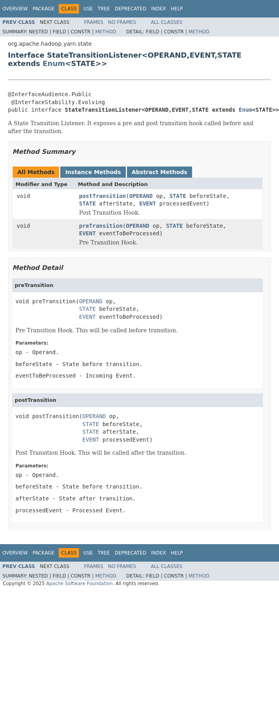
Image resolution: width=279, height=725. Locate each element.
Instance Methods (93, 172)
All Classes (166, 22)
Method (105, 32)
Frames (94, 22)
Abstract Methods (159, 172)
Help (177, 9)
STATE (177, 196)
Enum (53, 63)
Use (88, 9)
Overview (15, 9)
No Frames (122, 22)
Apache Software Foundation (79, 583)
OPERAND (141, 196)
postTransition (102, 196)
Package (43, 9)
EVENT (147, 203)
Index (158, 9)
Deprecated (130, 9)
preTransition (101, 226)
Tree (104, 9)
